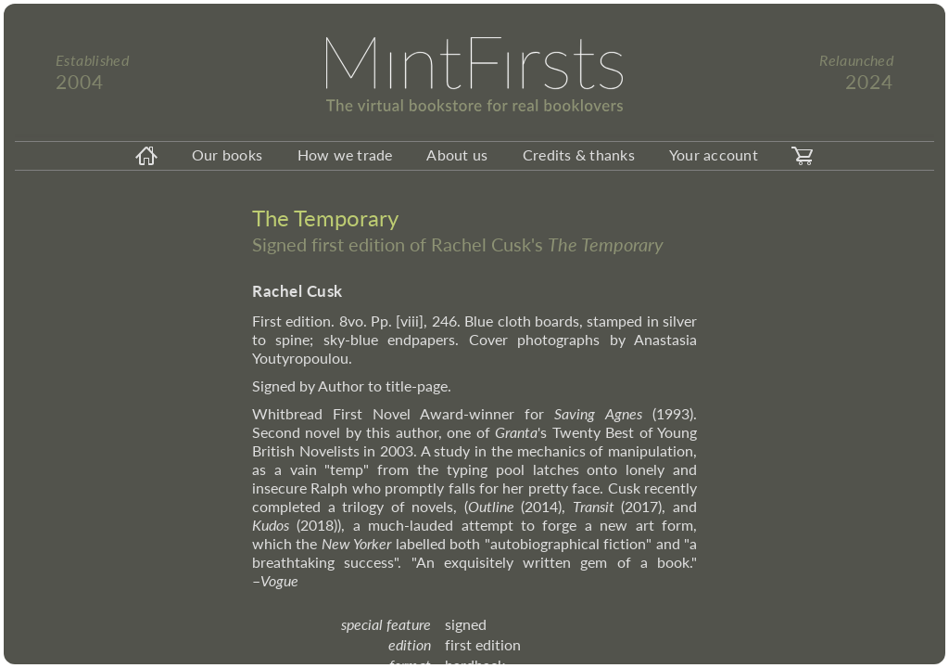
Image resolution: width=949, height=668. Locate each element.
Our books (227, 154)
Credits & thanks (579, 154)
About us (456, 154)
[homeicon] (146, 156)
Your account (713, 154)
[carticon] (803, 156)
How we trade (345, 154)
